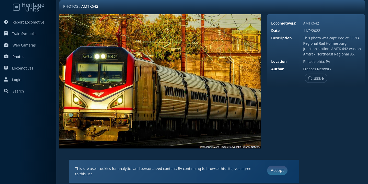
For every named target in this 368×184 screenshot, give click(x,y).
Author (277, 68)
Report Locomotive (24, 22)
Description (281, 38)
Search (14, 91)
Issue (316, 78)
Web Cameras (20, 45)
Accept (277, 170)
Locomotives (18, 68)
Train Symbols (20, 33)
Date (275, 30)
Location (278, 61)
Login (12, 79)
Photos (14, 56)
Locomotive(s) (283, 23)
